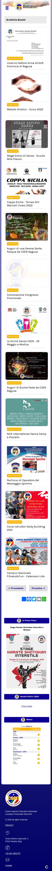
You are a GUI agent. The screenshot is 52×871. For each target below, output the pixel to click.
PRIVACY (9, 825)
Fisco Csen (26, 706)
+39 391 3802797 (12, 853)
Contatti (8, 865)
